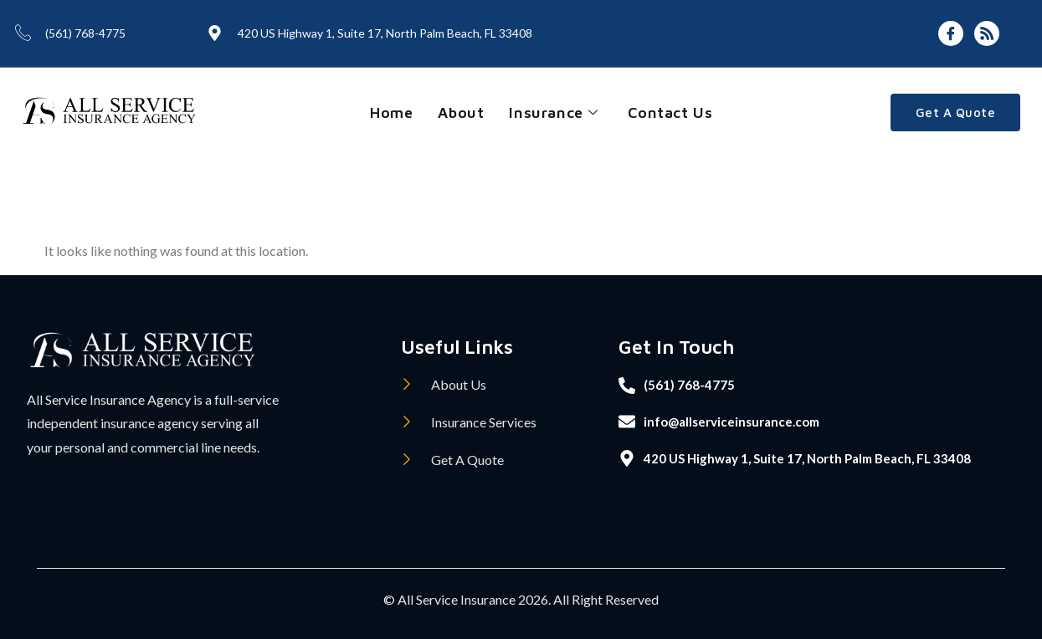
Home (391, 112)
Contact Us (670, 112)
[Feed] (986, 33)
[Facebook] (950, 33)
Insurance (553, 112)
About (461, 112)
